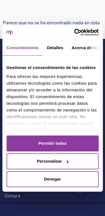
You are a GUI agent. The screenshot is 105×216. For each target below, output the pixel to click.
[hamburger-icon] (94, 9)
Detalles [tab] (55, 47)
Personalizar (53, 161)
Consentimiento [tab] (22, 47)
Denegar (52, 179)
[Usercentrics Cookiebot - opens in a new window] (75, 32)
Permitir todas (52, 143)
